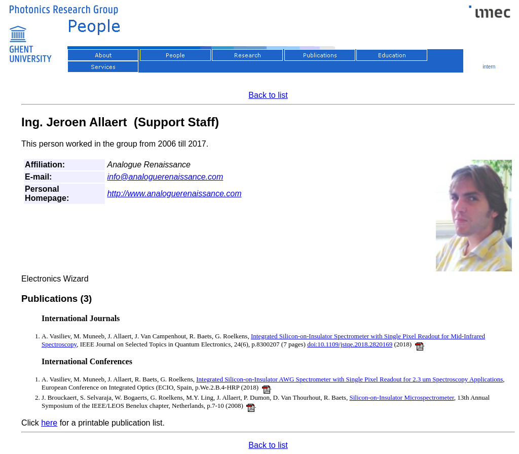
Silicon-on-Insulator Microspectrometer (401, 397)
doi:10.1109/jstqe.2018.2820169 (349, 344)
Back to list (267, 95)
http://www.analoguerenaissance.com (174, 193)
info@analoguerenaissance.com (165, 176)
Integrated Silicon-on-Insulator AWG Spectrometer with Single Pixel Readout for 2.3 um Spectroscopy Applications (349, 379)
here (49, 422)
